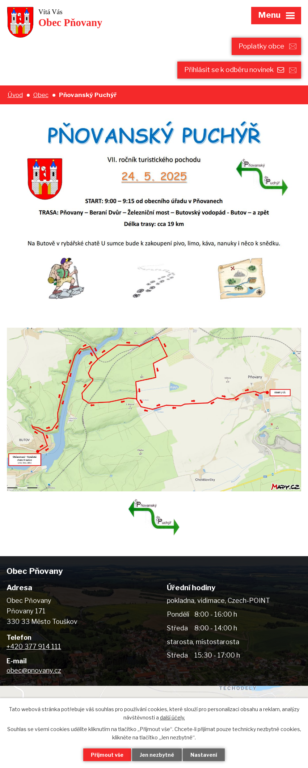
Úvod (15, 94)
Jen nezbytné (157, 755)
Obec (40, 94)
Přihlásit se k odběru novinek (234, 70)
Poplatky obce (261, 46)
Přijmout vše (107, 755)
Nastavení (203, 755)
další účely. (172, 717)
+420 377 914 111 (34, 646)
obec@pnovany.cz (34, 670)
